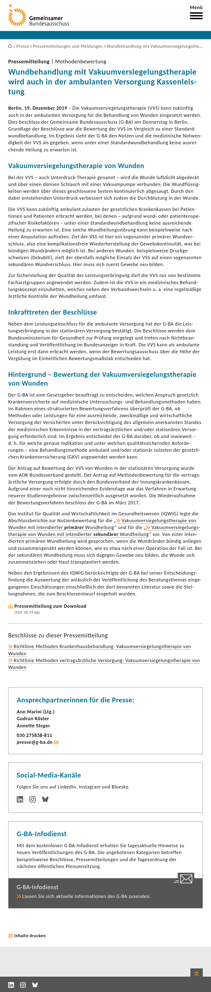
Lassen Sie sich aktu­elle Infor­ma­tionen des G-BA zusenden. (86, 896)
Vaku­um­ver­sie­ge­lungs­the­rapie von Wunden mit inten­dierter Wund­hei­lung (104, 530)
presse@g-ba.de (35, 742)
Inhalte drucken (30, 935)
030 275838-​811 (34, 735)
